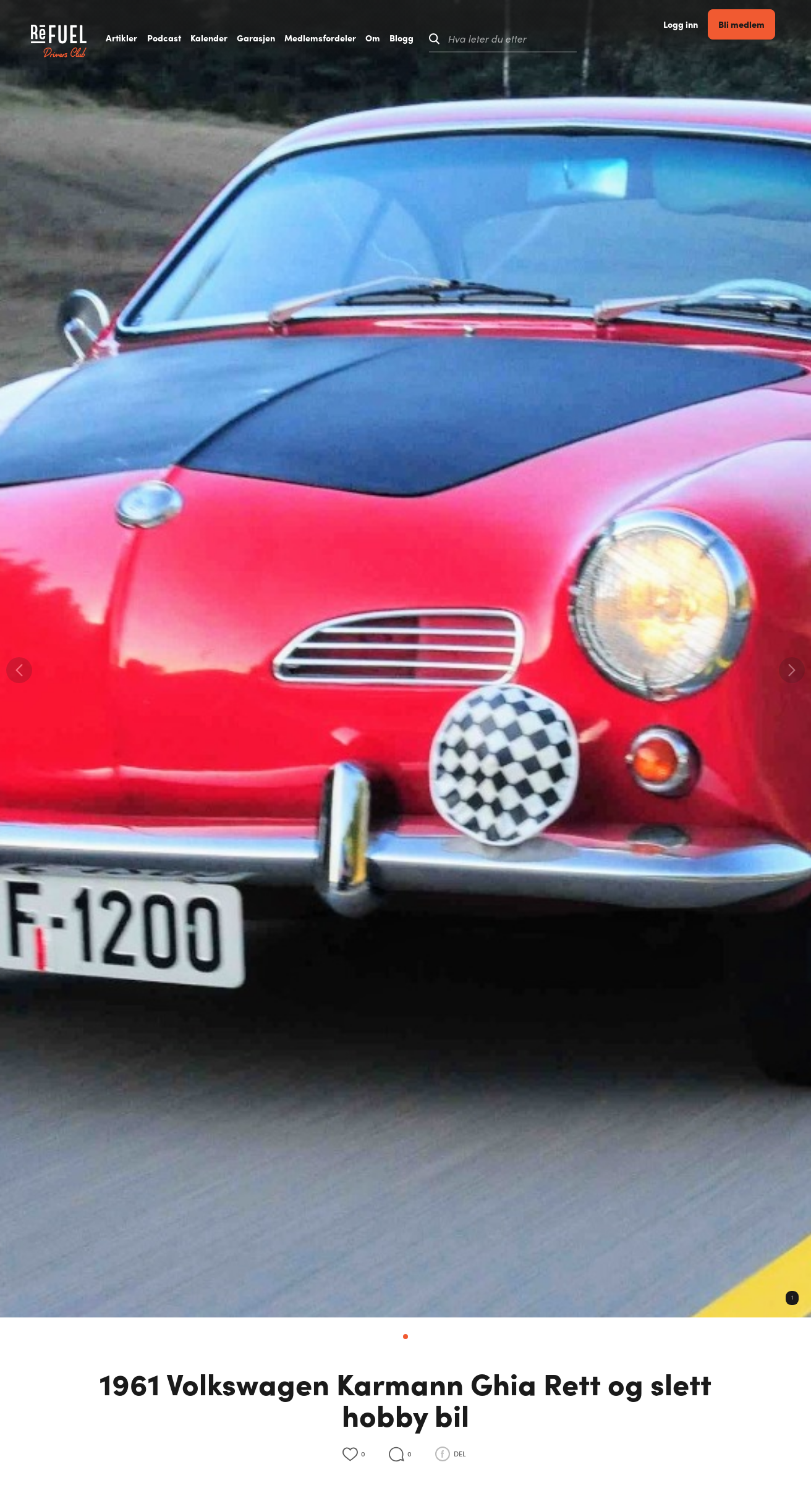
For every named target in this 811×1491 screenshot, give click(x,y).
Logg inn (698, 38)
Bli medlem (759, 38)
